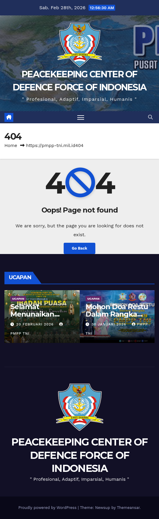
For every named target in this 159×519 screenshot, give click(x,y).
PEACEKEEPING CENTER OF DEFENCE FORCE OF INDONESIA (79, 455)
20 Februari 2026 (35, 324)
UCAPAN (18, 298)
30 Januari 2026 (109, 324)
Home (10, 145)
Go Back (79, 248)
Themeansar (128, 507)
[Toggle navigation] (80, 117)
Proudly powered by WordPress (48, 507)
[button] (150, 117)
